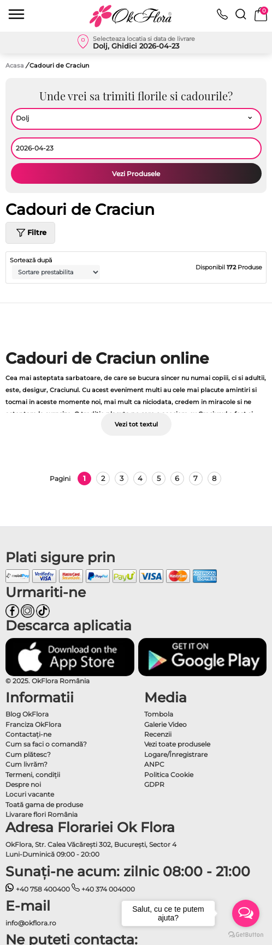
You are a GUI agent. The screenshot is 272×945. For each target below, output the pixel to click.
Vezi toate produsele (177, 744)
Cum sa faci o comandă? (46, 744)
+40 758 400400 (37, 889)
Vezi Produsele (136, 174)
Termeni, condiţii (32, 775)
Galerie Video (165, 724)
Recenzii (158, 734)
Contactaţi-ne (28, 734)
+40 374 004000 (103, 889)
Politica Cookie (168, 775)
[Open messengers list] (245, 913)
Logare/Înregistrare (176, 754)
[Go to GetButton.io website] (245, 934)
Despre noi (23, 784)
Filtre (30, 232)
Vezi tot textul (136, 424)
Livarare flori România (41, 814)
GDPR (154, 784)
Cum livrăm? (26, 764)
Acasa (14, 65)
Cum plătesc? (28, 754)
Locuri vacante (29, 794)
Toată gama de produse (44, 804)
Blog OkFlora (27, 714)
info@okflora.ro (30, 923)
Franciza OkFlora (33, 724)
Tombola (158, 714)
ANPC (154, 764)
